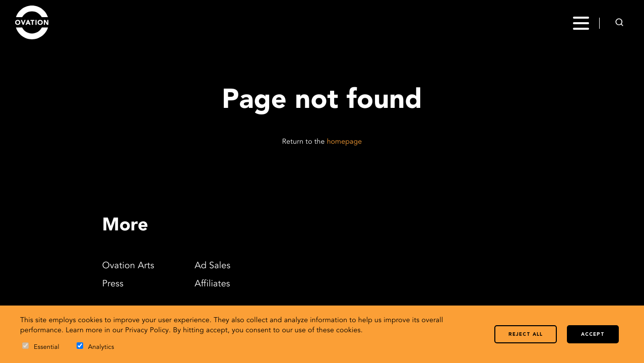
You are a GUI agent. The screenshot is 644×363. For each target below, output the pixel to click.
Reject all (525, 334)
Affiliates (212, 284)
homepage (344, 142)
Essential (40, 346)
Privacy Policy (147, 330)
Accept (593, 334)
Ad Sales (212, 266)
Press (112, 284)
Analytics (95, 346)
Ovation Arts (128, 266)
